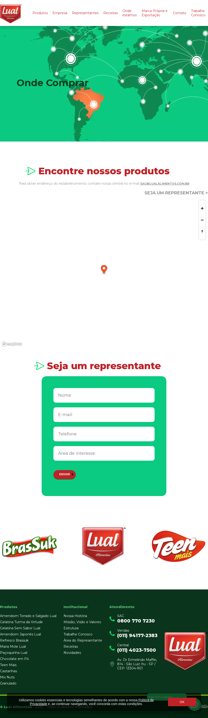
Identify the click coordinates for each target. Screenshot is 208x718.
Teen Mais (8, 665)
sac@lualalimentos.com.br (164, 183)
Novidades (72, 653)
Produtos (40, 13)
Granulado (8, 683)
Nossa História (75, 616)
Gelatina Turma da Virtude (21, 622)
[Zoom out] (202, 220)
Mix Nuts (7, 677)
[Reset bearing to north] (202, 231)
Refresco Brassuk (14, 640)
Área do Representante (83, 640)
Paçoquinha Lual (13, 653)
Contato (179, 13)
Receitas (110, 13)
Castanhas (8, 671)
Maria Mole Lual (13, 646)
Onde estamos (129, 13)
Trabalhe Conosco (198, 13)
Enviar (64, 474)
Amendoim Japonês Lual (20, 634)
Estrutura (71, 628)
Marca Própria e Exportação (155, 13)
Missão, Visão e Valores (82, 622)
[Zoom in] (202, 208)
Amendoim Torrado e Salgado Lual (28, 616)
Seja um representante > (176, 193)
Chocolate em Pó (14, 659)
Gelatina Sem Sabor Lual (20, 628)
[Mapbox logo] (11, 344)
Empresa (59, 13)
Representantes (85, 13)
